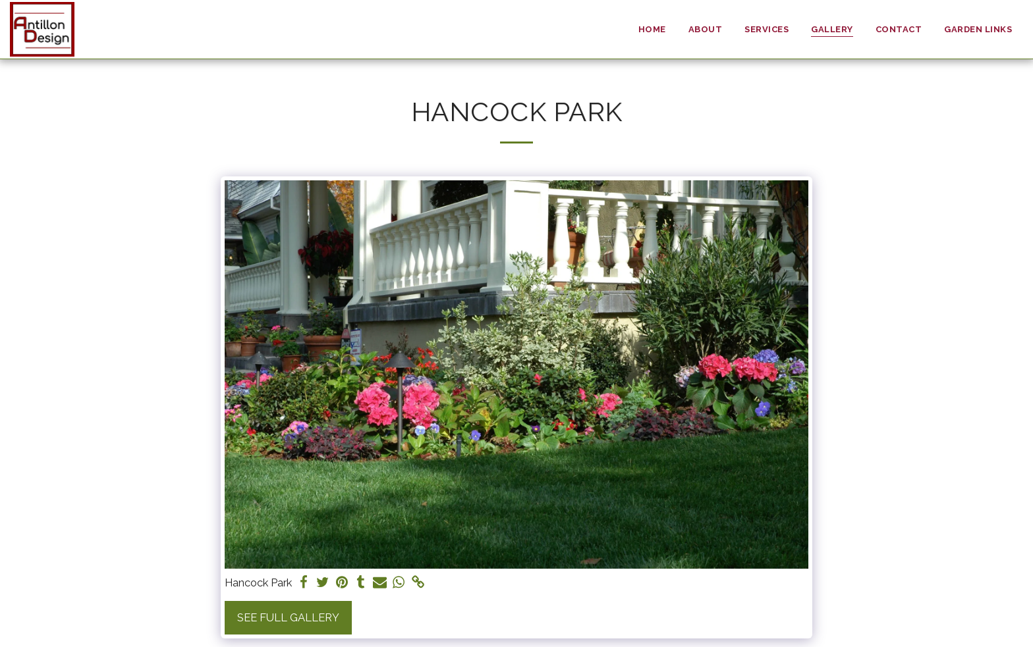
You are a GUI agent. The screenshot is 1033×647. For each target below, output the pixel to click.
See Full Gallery (288, 617)
